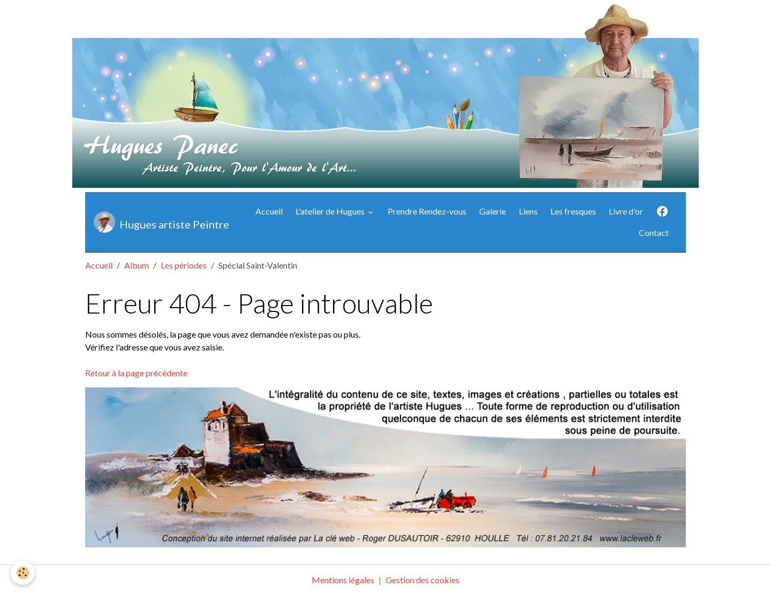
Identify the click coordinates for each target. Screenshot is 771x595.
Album (136, 265)
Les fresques (573, 211)
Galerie (492, 211)
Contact (654, 232)
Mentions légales (343, 580)
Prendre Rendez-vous (427, 211)
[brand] (158, 222)
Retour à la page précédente (136, 373)
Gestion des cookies (422, 580)
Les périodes (184, 265)
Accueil (269, 211)
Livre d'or (626, 211)
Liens (528, 211)
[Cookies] (23, 573)
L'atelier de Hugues (331, 211)
